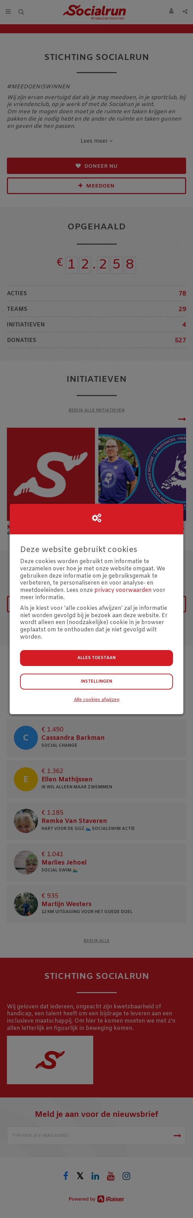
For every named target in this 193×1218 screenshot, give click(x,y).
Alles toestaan (96, 658)
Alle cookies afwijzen (96, 700)
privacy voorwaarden (123, 590)
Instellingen (96, 681)
